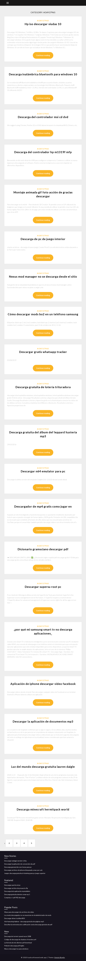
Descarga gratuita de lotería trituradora (43, 387)
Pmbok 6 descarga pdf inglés (14, 946)
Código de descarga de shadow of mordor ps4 (20, 939)
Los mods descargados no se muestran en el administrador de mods (27, 915)
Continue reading (43, 55)
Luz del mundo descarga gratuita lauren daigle (43, 766)
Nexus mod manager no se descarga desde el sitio (43, 276)
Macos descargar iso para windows (16, 949)
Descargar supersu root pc (43, 586)
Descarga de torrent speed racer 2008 (17, 936)
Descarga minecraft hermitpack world (43, 809)
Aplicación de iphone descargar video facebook (43, 683)
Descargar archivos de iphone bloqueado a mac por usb (23, 870)
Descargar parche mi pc (12, 885)
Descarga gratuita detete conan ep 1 (17, 894)
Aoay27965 (43, 21)
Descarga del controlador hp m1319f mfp (43, 152)
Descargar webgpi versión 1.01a (15, 861)
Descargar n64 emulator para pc (43, 471)
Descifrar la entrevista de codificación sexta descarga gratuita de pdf (28, 924)
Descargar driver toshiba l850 (14, 918)
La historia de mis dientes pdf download (18, 943)
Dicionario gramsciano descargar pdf (43, 549)
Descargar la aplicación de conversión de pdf (19, 864)
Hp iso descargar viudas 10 (43, 24)
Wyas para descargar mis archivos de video (19, 912)
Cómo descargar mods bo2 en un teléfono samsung (43, 314)
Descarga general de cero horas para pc (18, 867)
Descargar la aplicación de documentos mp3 (43, 721)
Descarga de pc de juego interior (43, 239)
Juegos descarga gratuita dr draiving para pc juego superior (24, 873)
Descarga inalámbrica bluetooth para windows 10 (43, 74)
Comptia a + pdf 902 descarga (14, 897)
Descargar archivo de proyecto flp (16, 888)
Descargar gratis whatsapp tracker (43, 352)
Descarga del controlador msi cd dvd (43, 117)
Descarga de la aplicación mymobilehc (17, 891)
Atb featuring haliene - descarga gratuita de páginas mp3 (24, 921)
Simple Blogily (59, 957)
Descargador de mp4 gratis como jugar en (43, 506)
